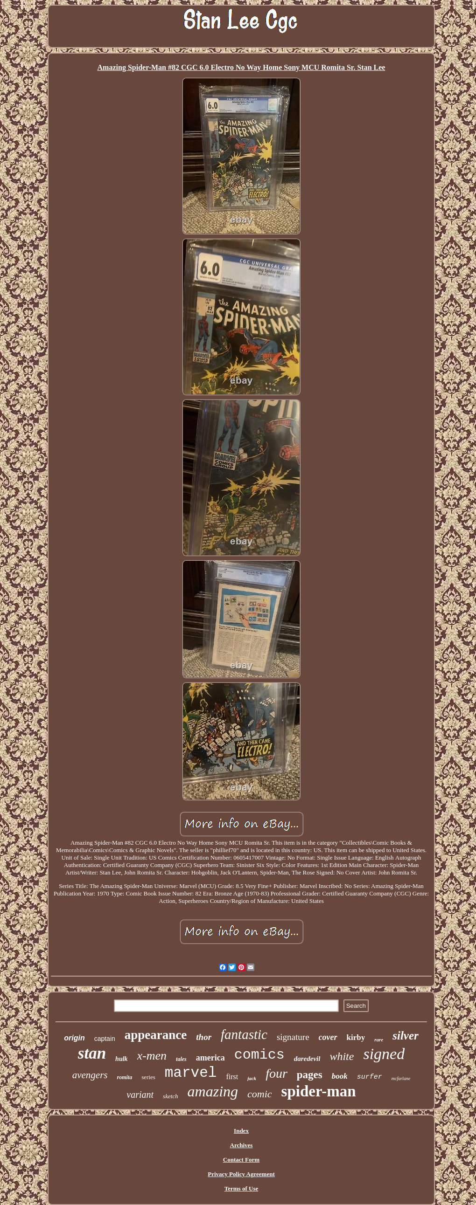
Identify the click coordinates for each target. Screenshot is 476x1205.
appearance (156, 1035)
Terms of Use (241, 1188)
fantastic (244, 1034)
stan (92, 1053)
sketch (170, 1096)
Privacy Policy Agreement (241, 1174)
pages (309, 1075)
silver (405, 1035)
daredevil (307, 1058)
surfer (369, 1077)
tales (181, 1059)
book (340, 1076)
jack (251, 1078)
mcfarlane (401, 1078)
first (232, 1077)
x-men (152, 1055)
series (148, 1077)
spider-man (318, 1091)
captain (104, 1038)
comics (259, 1055)
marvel (191, 1073)
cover (328, 1037)
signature (293, 1037)
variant (140, 1094)
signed (384, 1053)
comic (259, 1094)
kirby (356, 1037)
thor (203, 1037)
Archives (241, 1145)
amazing (213, 1091)
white (341, 1056)
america (210, 1057)
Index (241, 1130)
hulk (121, 1058)
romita (124, 1077)
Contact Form (241, 1159)
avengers (90, 1075)
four (276, 1073)
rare (378, 1039)
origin (74, 1038)
